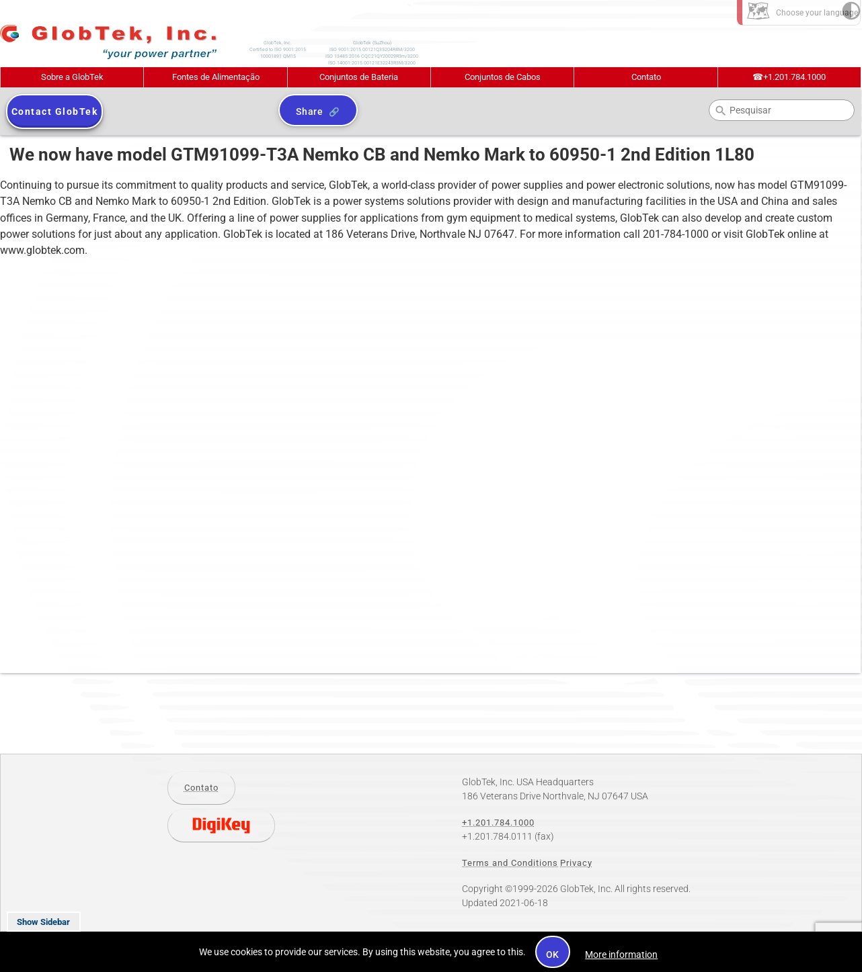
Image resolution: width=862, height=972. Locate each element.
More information (621, 954)
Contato (646, 77)
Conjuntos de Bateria (358, 77)
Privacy (576, 863)
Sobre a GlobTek (72, 77)
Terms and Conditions (510, 863)
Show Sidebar (43, 922)
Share (309, 111)
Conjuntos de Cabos (503, 77)
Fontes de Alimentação (216, 77)
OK (553, 954)
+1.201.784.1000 (789, 77)
